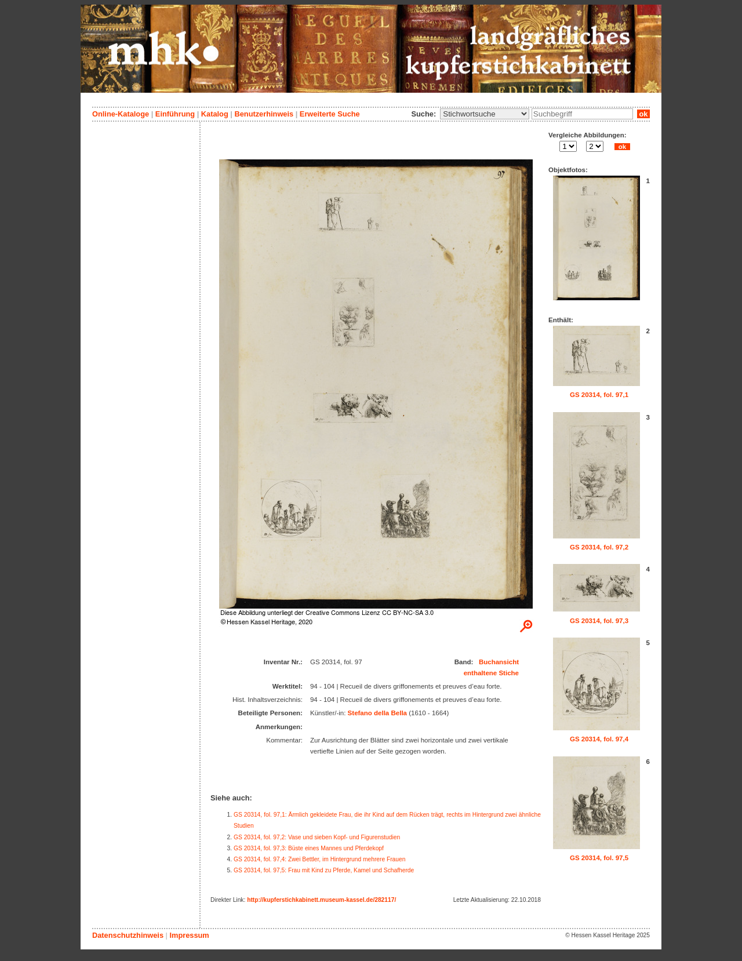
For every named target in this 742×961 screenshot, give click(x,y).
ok (643, 114)
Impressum (189, 935)
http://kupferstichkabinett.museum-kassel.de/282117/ (321, 900)
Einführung (175, 114)
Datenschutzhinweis (127, 935)
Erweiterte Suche (330, 114)
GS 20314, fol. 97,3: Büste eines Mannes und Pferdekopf (309, 848)
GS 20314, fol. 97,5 (599, 857)
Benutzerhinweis (263, 114)
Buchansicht (499, 661)
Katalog (214, 114)
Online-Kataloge (120, 114)
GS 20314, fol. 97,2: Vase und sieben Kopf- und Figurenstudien (317, 837)
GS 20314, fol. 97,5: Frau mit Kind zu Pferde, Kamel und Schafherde (324, 870)
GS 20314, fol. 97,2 (599, 547)
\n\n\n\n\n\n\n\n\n (484, 113)
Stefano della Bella (377, 712)
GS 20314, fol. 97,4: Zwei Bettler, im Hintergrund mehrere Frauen (319, 859)
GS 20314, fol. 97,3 (599, 620)
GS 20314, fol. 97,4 (599, 739)
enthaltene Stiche (491, 672)
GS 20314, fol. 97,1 (599, 394)
